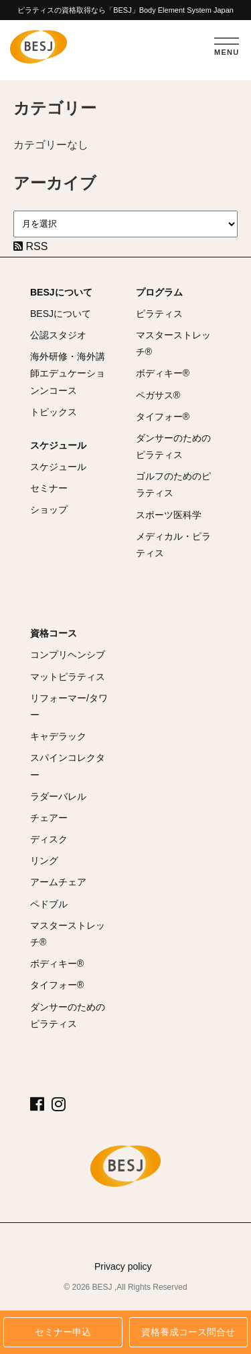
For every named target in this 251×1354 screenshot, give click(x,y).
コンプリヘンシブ (67, 654)
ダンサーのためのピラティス (173, 446)
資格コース (53, 633)
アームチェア (58, 882)
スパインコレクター (67, 766)
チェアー (49, 817)
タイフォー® (162, 416)
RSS (30, 246)
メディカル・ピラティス (173, 544)
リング (44, 860)
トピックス (53, 412)
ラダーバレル (58, 796)
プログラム (159, 292)
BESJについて (61, 292)
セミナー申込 (63, 1332)
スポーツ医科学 (168, 515)
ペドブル (49, 904)
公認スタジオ (58, 335)
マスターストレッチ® (173, 343)
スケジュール (58, 445)
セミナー (49, 488)
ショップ (49, 509)
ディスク (49, 839)
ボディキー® (162, 373)
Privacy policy (123, 1266)
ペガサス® (158, 395)
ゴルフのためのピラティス (173, 484)
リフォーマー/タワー (69, 706)
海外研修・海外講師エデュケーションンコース (67, 373)
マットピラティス (67, 676)
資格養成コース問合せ (188, 1332)
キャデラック (58, 736)
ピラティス (159, 313)
